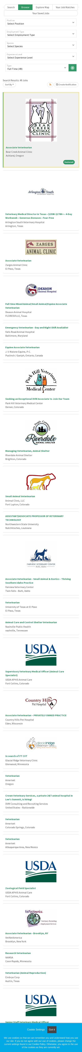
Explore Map (42, 7)
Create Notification (66, 84)
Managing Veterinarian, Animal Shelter (27, 450)
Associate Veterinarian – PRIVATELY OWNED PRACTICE (36, 715)
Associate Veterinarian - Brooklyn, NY (26, 933)
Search (11, 7)
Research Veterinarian (18, 953)
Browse (25, 7)
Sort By (8, 84)
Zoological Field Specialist (20, 888)
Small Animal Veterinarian (20, 496)
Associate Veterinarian (19, 147)
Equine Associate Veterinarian (22, 347)
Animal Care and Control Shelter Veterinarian (31, 622)
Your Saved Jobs (40, 13)
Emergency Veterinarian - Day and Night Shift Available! (36, 327)
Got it (52, 1029)
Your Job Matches (65, 7)
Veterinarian (12, 602)
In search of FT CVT (16, 756)
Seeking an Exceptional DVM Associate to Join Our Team (37, 398)
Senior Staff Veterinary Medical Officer (27, 1022)
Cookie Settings (36, 1029)
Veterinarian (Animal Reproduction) (25, 972)
